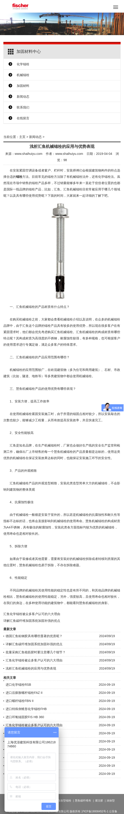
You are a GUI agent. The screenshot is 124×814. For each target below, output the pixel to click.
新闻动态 (23, 96)
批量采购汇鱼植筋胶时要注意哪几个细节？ (36, 652)
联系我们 (23, 107)
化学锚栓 (23, 64)
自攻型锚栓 (64, 807)
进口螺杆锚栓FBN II (20, 701)
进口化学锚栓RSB (18, 684)
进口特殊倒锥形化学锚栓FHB (26, 709)
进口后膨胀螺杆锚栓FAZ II (24, 692)
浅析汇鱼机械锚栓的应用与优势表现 (31, 668)
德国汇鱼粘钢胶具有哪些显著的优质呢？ (34, 636)
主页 (22, 137)
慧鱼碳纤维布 (83, 807)
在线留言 (23, 118)
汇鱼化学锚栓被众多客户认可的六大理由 (31, 614)
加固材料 (23, 86)
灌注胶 (99, 807)
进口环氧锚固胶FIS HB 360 (25, 717)
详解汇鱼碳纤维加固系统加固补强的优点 (31, 620)
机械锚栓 (23, 75)
